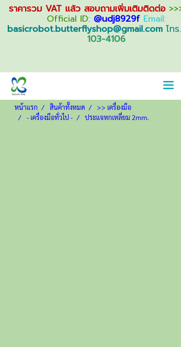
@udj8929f (117, 19)
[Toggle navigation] (168, 85)
